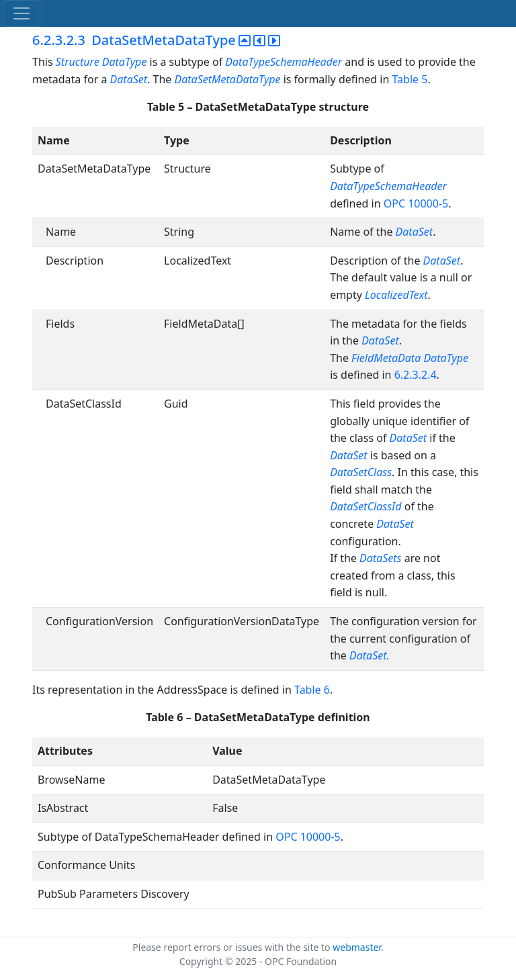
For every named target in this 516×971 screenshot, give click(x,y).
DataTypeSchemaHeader (283, 61)
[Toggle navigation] (21, 13)
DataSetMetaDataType (228, 79)
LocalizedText (396, 294)
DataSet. (369, 655)
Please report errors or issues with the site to (232, 947)
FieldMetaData (386, 358)
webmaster (357, 947)
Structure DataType (101, 61)
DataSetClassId (365, 506)
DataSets (380, 558)
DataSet (129, 79)
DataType (445, 358)
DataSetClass (361, 472)
